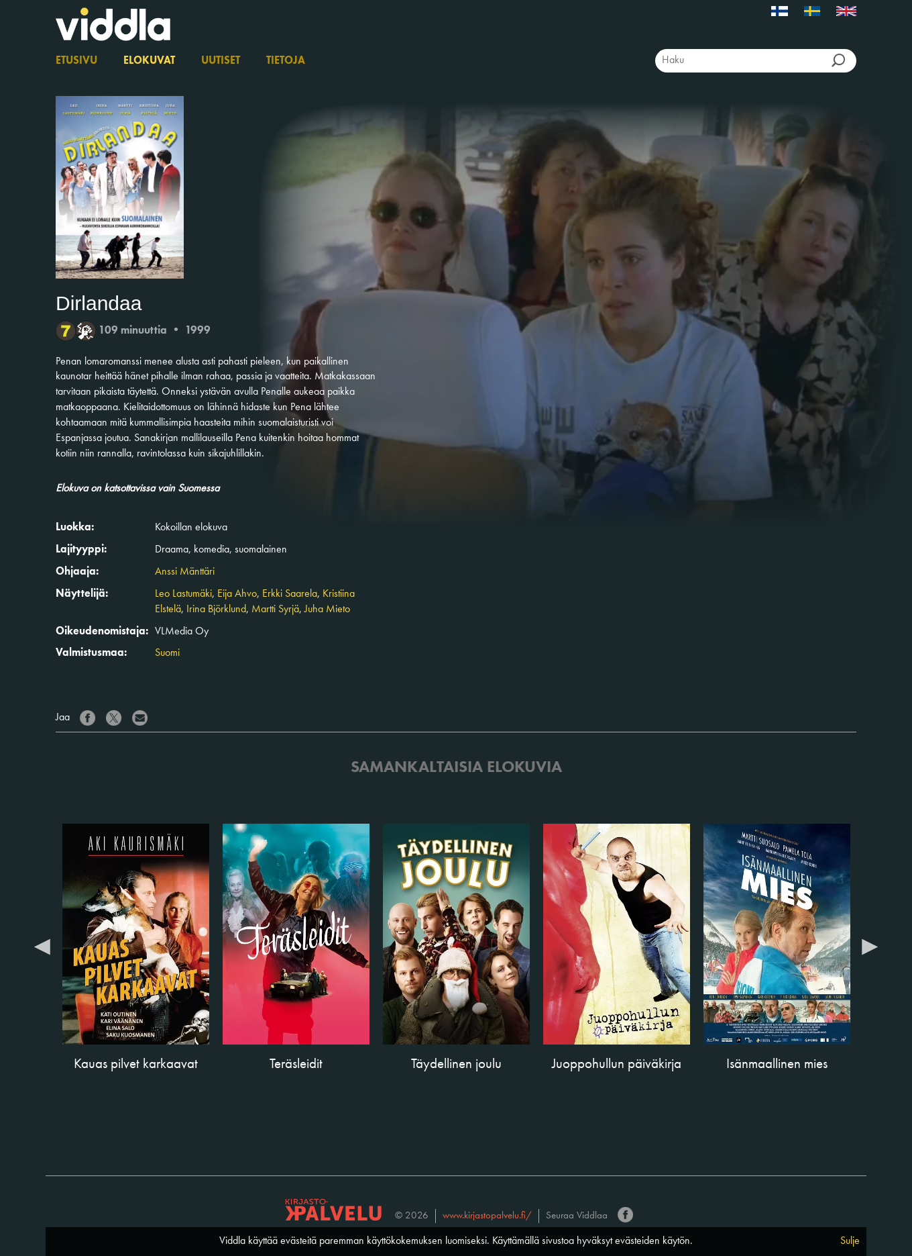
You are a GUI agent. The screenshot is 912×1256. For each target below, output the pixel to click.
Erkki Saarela (289, 594)
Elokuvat (149, 61)
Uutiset (220, 61)
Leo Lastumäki (183, 594)
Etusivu (76, 61)
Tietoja (285, 61)
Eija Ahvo (237, 594)
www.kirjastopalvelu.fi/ (487, 1216)
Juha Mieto (327, 609)
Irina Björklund (216, 609)
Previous (42, 946)
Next (869, 946)
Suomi (167, 653)
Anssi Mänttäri (185, 572)
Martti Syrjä (275, 609)
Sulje (850, 1241)
